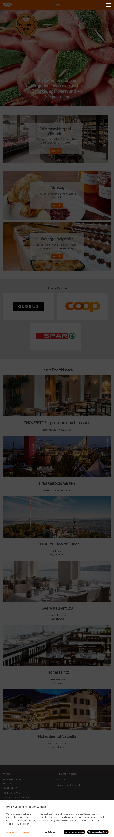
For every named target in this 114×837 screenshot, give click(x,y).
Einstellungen (50, 832)
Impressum (26, 832)
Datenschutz (12, 832)
